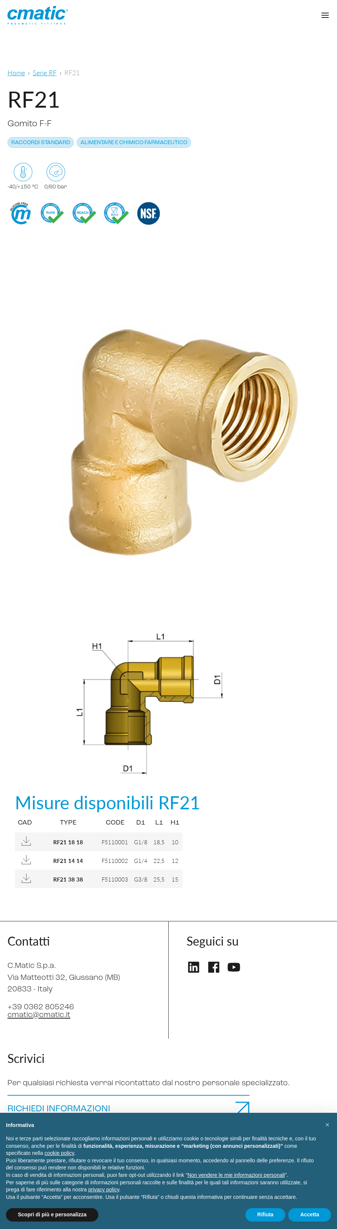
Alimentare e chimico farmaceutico (133, 143)
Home (16, 72)
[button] (327, 1125)
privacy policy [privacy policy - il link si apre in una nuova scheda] (103, 1190)
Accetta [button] (309, 1214)
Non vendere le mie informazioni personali (235, 1175)
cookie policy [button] (59, 1153)
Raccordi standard (40, 143)
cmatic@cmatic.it (38, 1015)
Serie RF (45, 72)
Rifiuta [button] (265, 1214)
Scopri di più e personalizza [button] (52, 1214)
